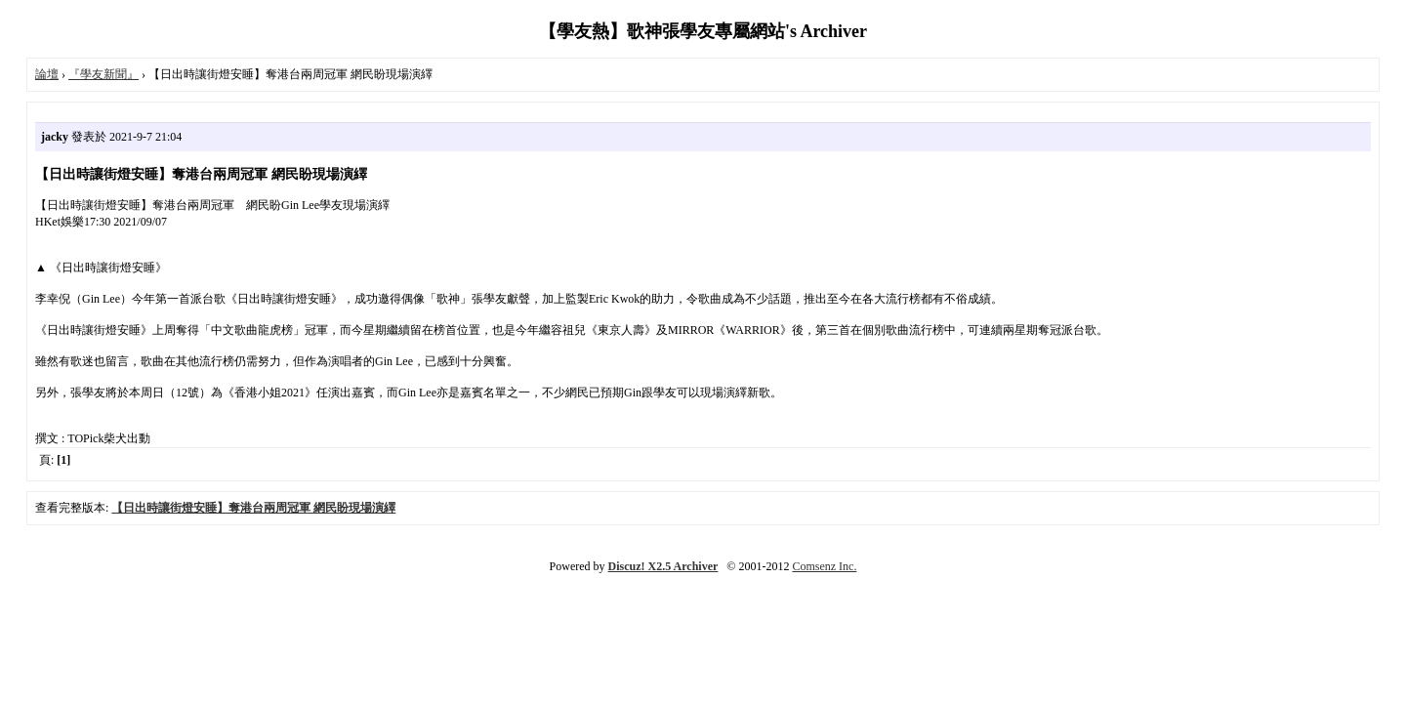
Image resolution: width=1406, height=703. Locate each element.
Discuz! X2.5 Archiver (663, 566)
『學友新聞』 (103, 74)
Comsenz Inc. (824, 566)
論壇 (47, 74)
